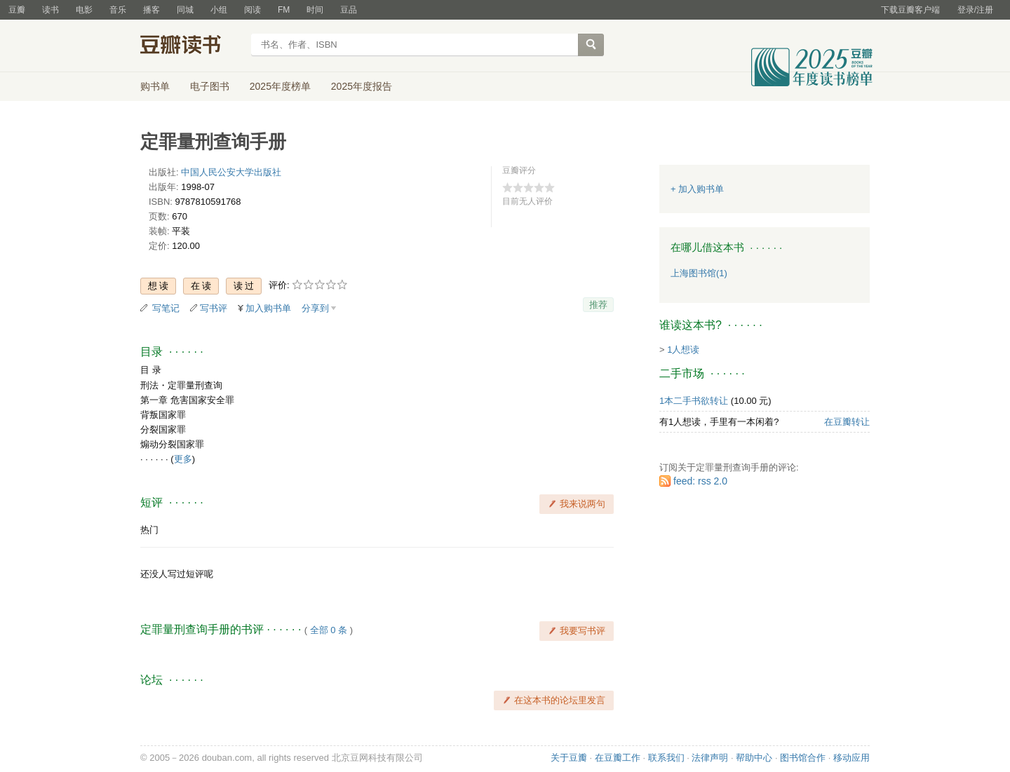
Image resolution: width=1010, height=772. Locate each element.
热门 (149, 529)
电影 (84, 10)
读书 (50, 10)
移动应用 (851, 757)
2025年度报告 (361, 86)
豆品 (348, 10)
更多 (183, 459)
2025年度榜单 (280, 86)
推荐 (598, 304)
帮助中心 (754, 757)
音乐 (117, 10)
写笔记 (166, 308)
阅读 (252, 10)
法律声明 (710, 757)
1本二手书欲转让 (693, 400)
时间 (315, 10)
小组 (218, 10)
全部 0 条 (328, 630)
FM (284, 10)
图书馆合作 (803, 757)
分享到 (315, 308)
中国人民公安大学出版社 (231, 172)
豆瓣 (16, 10)
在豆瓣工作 (617, 757)
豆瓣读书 (191, 46)
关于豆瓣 (569, 757)
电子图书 (209, 86)
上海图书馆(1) (699, 273)
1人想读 (683, 349)
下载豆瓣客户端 (910, 10)
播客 (151, 10)
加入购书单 (268, 308)
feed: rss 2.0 (700, 481)
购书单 (155, 86)
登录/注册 (975, 10)
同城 (185, 10)
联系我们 (666, 757)
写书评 (213, 308)
